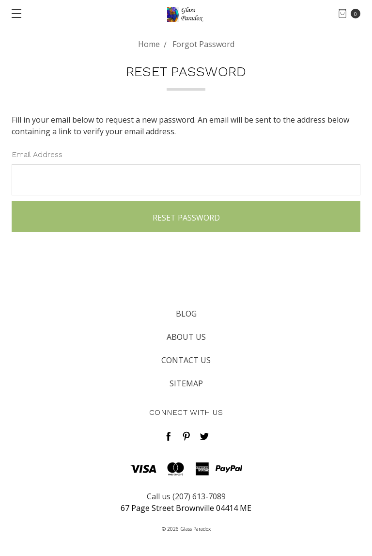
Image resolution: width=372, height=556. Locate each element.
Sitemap (186, 383)
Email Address (37, 154)
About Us (186, 337)
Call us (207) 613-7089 (186, 496)
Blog (186, 313)
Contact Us (186, 360)
